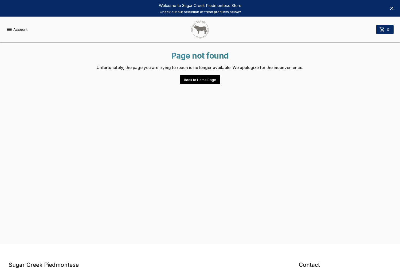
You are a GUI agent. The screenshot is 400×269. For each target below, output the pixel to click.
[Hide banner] (392, 8)
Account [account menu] (17, 29)
